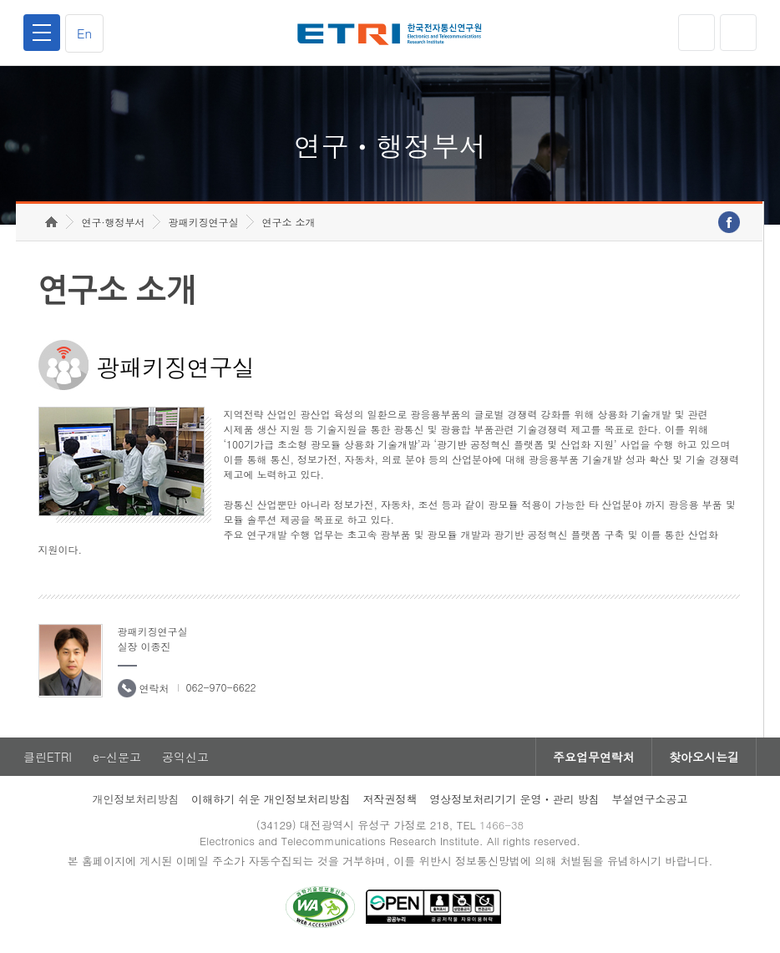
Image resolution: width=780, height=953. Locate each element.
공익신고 (185, 756)
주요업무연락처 (594, 756)
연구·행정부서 (112, 222)
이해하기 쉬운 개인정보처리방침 (271, 799)
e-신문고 (117, 756)
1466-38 (501, 825)
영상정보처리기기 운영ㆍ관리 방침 (514, 799)
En (84, 33)
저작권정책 (389, 799)
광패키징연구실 (203, 222)
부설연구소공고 (650, 799)
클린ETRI (47, 756)
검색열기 (738, 32)
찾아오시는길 (704, 756)
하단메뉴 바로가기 (0, 0)
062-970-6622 (221, 687)
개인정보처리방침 (135, 799)
